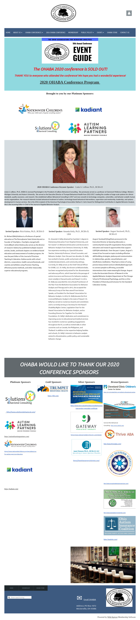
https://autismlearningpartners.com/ (16, 436)
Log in (129, 13)
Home (11, 588)
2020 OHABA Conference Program (70, 82)
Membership (26, 588)
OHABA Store (40, 588)
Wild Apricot (112, 617)
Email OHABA (90, 599)
